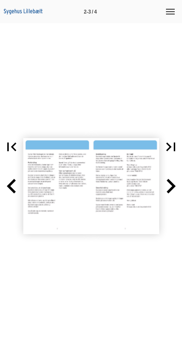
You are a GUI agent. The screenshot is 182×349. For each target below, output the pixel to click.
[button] (11, 186)
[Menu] (170, 11)
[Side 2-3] (90, 11)
